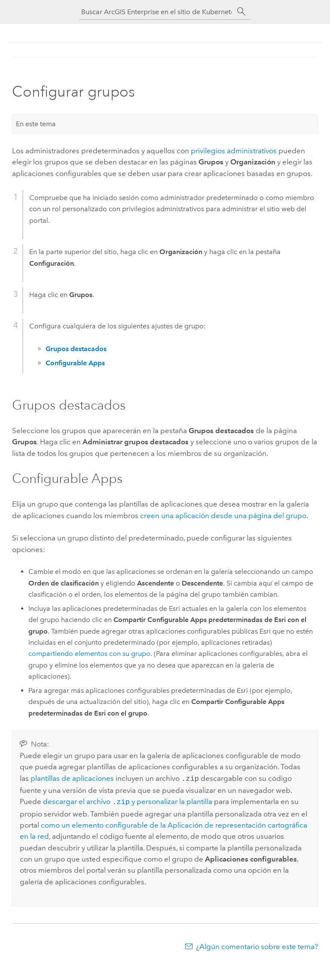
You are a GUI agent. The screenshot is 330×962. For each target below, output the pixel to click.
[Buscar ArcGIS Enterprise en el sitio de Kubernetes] (156, 11)
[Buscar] (241, 11)
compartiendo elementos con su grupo (89, 653)
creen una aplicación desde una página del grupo (223, 515)
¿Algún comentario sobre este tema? (257, 945)
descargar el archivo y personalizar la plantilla (127, 800)
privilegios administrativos (234, 150)
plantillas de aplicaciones (72, 778)
